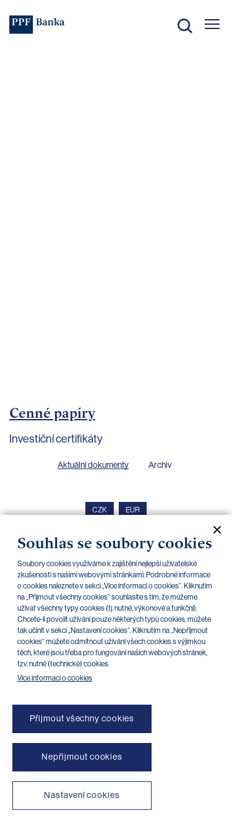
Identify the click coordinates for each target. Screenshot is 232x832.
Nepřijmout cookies (81, 757)
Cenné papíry (52, 413)
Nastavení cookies (81, 795)
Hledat (185, 26)
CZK (99, 510)
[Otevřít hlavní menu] (212, 24)
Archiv (159, 465)
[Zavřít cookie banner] (212, 530)
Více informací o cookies (54, 678)
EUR (133, 510)
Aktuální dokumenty (93, 465)
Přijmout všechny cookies (82, 718)
